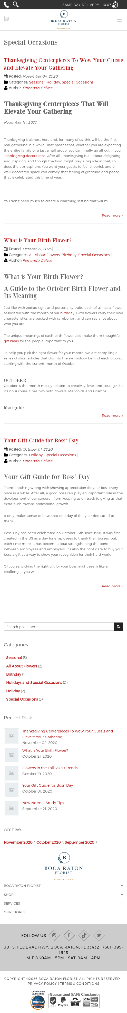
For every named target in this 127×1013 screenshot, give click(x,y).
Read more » (112, 215)
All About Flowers (44, 255)
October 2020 (48, 842)
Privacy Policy (42, 983)
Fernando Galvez (37, 88)
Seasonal (37, 82)
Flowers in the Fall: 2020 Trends (49, 768)
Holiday (53, 82)
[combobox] (63, 626)
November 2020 (18, 842)
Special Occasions (77, 82)
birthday (67, 313)
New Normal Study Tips (43, 803)
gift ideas (11, 341)
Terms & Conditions (79, 983)
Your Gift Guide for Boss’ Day (41, 440)
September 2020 (79, 842)
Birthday (69, 255)
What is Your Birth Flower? (38, 240)
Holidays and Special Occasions (34, 682)
